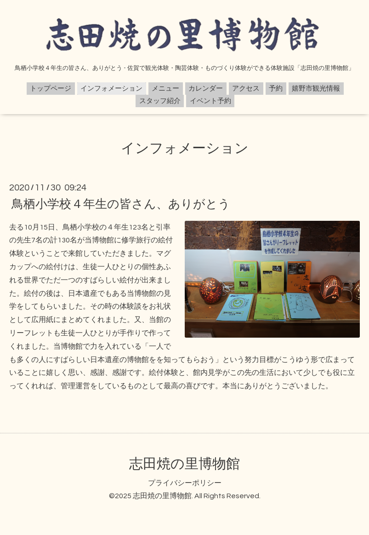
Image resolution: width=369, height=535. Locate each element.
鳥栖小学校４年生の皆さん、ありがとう (120, 204)
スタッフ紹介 (160, 101)
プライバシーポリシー (184, 483)
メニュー (165, 88)
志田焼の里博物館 (184, 464)
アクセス (246, 88)
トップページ (50, 88)
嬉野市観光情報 (316, 88)
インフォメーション (111, 88)
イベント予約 (210, 101)
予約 (276, 88)
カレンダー (205, 88)
